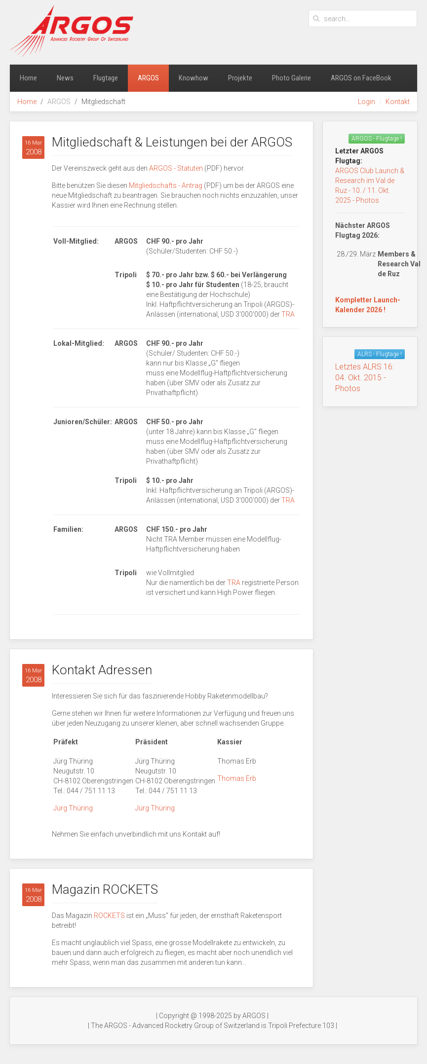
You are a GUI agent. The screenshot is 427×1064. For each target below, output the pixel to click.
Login (366, 102)
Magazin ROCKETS (105, 889)
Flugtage (105, 77)
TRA (288, 314)
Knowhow (193, 77)
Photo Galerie (291, 77)
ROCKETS (110, 915)
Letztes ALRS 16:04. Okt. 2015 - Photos (364, 377)
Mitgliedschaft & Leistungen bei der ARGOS (172, 142)
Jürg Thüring (73, 808)
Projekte (240, 77)
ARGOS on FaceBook (361, 77)
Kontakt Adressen (102, 669)
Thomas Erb (236, 778)
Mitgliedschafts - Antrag (165, 185)
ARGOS (148, 77)
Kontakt (398, 102)
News (65, 77)
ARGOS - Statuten (176, 168)
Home (28, 77)
